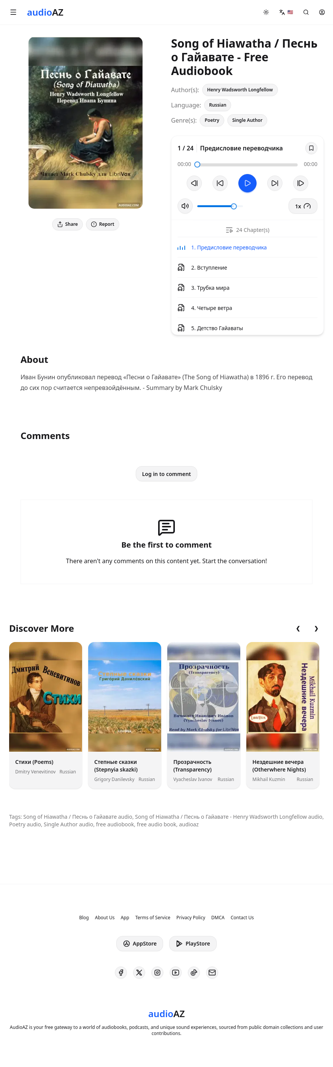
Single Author (247, 120)
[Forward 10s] (274, 183)
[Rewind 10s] (220, 183)
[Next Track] (300, 183)
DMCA (218, 918)
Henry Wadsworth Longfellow (240, 89)
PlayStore (193, 943)
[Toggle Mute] (185, 206)
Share (67, 224)
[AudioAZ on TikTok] (194, 972)
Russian (217, 105)
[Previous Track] (194, 183)
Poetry (212, 120)
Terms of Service (152, 918)
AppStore (140, 943)
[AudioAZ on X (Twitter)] (139, 972)
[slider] (197, 164)
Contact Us (242, 918)
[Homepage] (45, 12)
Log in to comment (166, 474)
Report (102, 224)
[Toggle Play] (247, 183)
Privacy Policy (190, 918)
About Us (105, 918)
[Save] (311, 148)
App (125, 918)
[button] (13, 12)
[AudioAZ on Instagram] (157, 972)
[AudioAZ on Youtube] (176, 972)
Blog (84, 918)
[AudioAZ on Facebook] (121, 972)
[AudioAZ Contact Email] (212, 972)
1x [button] (303, 206)
